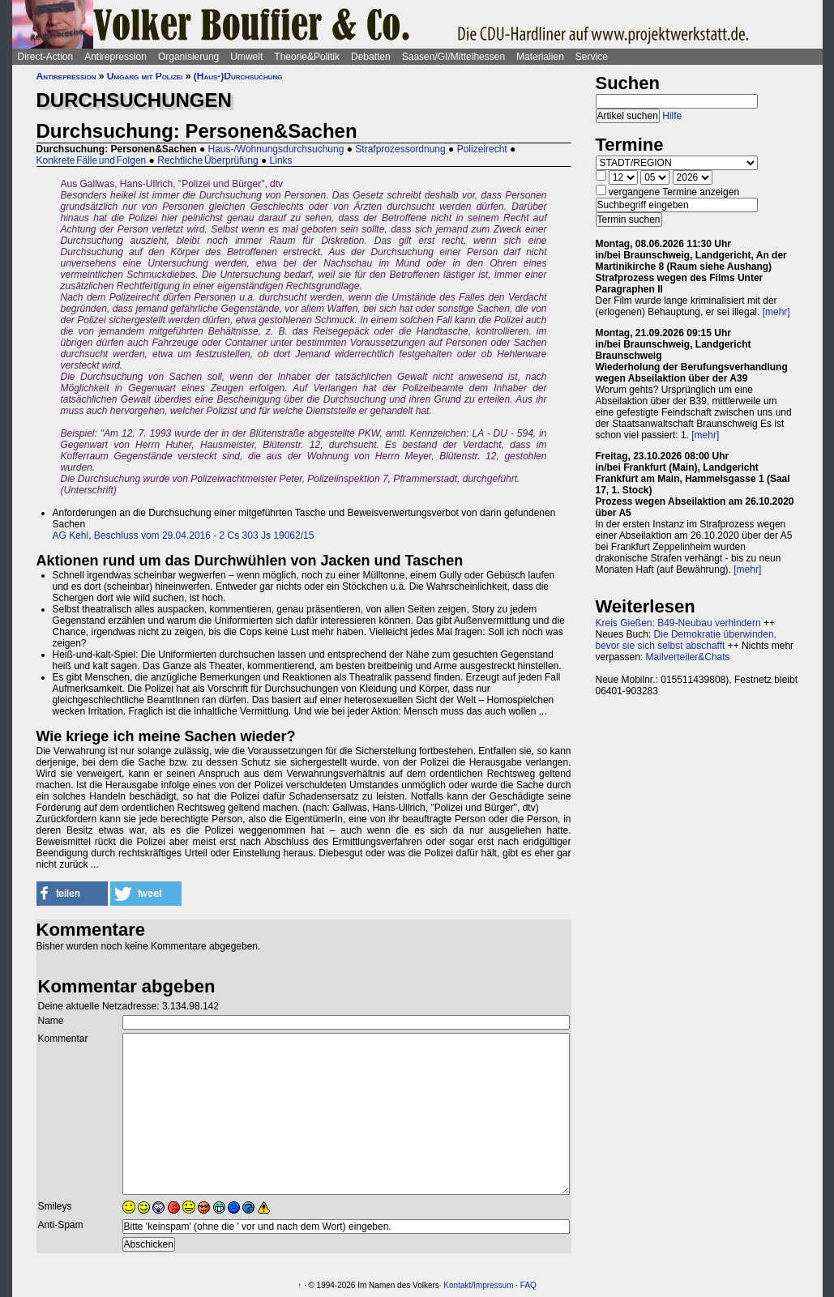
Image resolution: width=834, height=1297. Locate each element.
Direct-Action (46, 56)
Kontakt (457, 1285)
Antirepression (115, 56)
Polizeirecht (482, 149)
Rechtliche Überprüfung (207, 160)
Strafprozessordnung (400, 149)
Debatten (371, 56)
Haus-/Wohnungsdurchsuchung (275, 149)
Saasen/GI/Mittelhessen (453, 56)
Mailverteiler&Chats (688, 657)
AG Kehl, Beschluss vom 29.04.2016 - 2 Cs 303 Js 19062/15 (183, 535)
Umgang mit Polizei (145, 76)
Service (591, 56)
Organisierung (188, 56)
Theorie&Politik (307, 56)
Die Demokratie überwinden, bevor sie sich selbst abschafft (686, 640)
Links (281, 160)
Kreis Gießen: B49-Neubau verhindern (678, 623)
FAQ (528, 1285)
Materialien (540, 56)
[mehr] (776, 312)
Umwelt (246, 56)
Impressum (493, 1285)
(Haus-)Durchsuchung (238, 76)
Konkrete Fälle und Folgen (91, 160)
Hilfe (672, 116)
